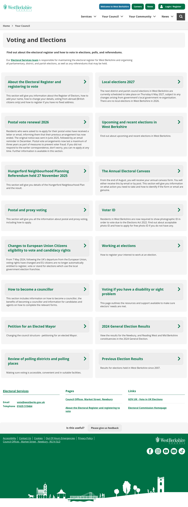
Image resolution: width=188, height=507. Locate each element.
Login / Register (173, 6)
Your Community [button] (140, 16)
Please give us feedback (105, 428)
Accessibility (9, 438)
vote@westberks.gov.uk (31, 402)
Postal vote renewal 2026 (28, 122)
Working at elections (119, 245)
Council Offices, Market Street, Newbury (89, 399)
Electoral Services (15, 391)
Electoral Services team (24, 60)
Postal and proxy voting (27, 210)
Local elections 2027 (118, 82)
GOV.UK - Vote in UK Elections (145, 399)
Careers (138, 6)
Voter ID (108, 210)
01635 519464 (24, 406)
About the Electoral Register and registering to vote (34, 84)
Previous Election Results (122, 359)
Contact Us (25, 438)
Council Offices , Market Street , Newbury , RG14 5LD (31, 441)
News (150, 6)
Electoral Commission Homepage (147, 407)
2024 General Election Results (126, 326)
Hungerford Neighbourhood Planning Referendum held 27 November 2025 (38, 173)
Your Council (22, 25)
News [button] (165, 16)
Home (6, 25)
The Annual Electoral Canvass (126, 171)
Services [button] (86, 16)
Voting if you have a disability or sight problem (132, 291)
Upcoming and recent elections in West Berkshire (129, 124)
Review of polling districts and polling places (38, 361)
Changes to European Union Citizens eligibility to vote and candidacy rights (39, 248)
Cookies (38, 438)
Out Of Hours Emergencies (60, 438)
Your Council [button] (110, 16)
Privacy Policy (85, 438)
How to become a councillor (30, 289)
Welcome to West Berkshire (115, 6)
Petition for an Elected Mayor (32, 326)
